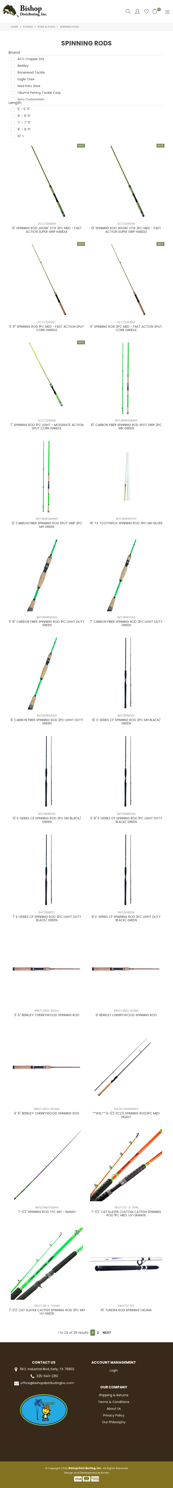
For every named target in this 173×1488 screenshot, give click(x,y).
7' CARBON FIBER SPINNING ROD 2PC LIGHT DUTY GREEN (126, 623)
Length (15, 102)
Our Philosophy (113, 1422)
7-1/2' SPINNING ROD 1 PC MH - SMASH (46, 1212)
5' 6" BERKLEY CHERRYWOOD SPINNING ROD (46, 1015)
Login (114, 1370)
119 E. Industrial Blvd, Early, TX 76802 (43, 1369)
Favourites (146, 11)
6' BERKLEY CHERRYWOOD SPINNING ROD (126, 1015)
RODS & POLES (46, 27)
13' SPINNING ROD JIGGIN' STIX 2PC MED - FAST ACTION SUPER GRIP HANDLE (126, 230)
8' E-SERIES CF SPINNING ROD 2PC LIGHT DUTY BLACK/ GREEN (126, 918)
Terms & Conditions (113, 1402)
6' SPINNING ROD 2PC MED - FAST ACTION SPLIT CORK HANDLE (126, 328)
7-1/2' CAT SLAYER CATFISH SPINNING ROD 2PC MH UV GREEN (47, 1312)
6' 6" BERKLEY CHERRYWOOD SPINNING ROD (46, 1113)
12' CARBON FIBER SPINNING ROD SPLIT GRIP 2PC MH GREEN (46, 525)
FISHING (28, 27)
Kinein (105, 1473)
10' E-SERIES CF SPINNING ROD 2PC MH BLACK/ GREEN (126, 722)
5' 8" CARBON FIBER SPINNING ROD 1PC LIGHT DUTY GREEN (46, 623)
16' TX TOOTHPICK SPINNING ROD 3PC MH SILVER (126, 523)
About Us (114, 1408)
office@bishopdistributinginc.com (44, 1383)
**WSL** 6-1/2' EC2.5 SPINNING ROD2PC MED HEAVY (126, 1115)
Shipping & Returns (113, 1395)
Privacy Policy (113, 1415)
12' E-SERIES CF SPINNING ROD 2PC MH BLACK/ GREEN (47, 820)
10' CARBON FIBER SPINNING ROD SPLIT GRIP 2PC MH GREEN (126, 426)
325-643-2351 (44, 1376)
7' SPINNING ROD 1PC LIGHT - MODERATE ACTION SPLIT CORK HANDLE (47, 426)
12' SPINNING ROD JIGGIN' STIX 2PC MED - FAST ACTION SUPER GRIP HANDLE (47, 230)
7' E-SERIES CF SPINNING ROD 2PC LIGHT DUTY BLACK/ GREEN (46, 918)
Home (14, 27)
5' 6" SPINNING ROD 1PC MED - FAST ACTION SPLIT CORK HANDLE (46, 328)
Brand (14, 52)
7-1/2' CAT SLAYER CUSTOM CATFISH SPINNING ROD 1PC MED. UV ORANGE (126, 1213)
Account (137, 11)
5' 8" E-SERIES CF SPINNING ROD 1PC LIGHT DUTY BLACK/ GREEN (126, 820)
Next (106, 1332)
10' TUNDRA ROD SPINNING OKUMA (126, 1310)
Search (128, 11)
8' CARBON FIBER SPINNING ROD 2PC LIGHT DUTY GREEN (47, 722)
